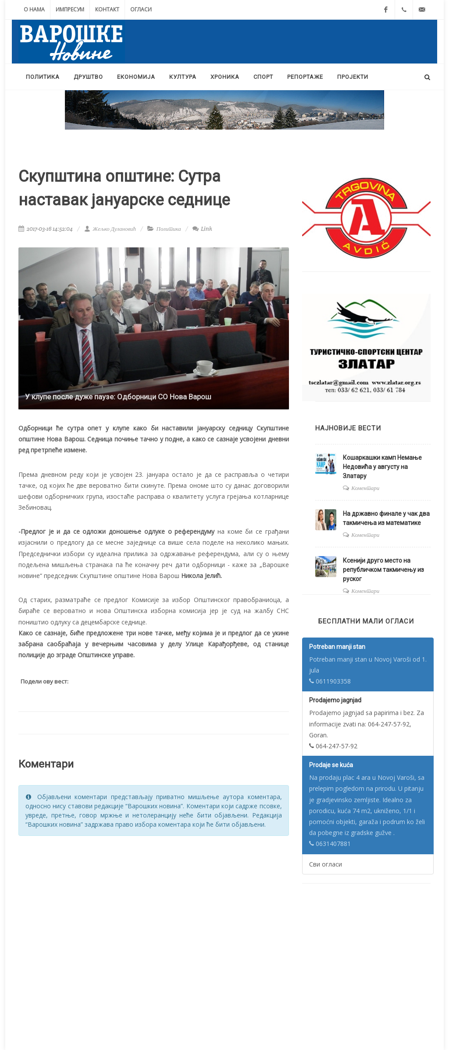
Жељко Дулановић (110, 229)
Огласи (141, 9)
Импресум (70, 9)
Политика (169, 229)
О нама (34, 9)
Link (202, 229)
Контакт (107, 9)
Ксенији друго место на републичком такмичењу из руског (383, 569)
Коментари (365, 488)
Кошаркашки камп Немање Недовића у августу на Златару (382, 466)
